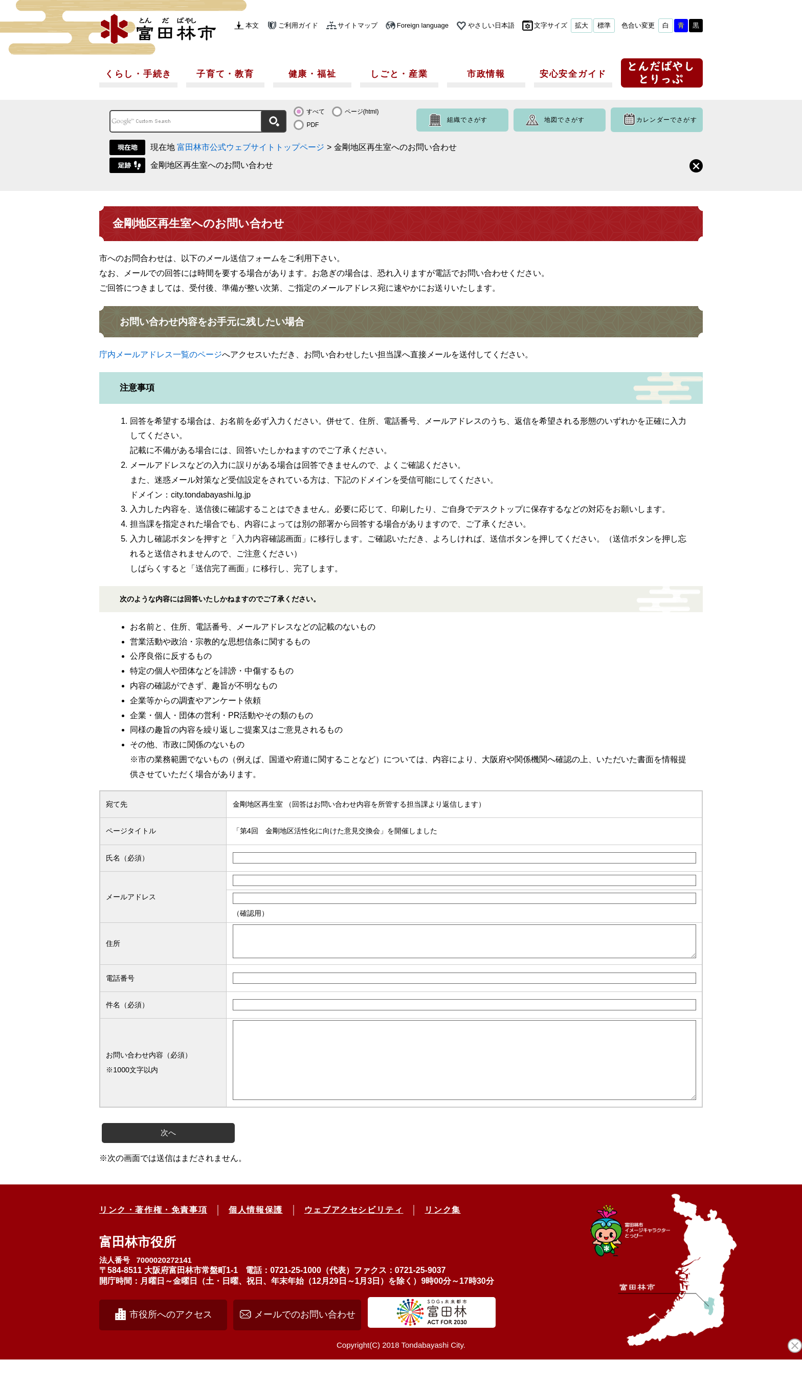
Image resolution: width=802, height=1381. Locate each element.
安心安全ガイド (573, 74)
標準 (604, 25)
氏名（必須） (127, 858)
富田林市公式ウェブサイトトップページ (250, 147)
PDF (312, 124)
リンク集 (442, 1231)
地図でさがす (564, 119)
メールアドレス (131, 897)
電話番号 (120, 984)
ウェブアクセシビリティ (354, 1231)
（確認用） (251, 913)
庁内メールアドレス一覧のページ (160, 354)
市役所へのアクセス (170, 1336)
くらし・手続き (138, 74)
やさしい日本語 (491, 25)
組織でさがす (467, 119)
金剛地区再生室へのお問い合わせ (211, 165)
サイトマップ (357, 25)
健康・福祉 (312, 74)
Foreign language (423, 25)
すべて (315, 111)
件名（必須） (127, 1011)
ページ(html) (362, 111)
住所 (113, 946)
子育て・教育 (225, 74)
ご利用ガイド (298, 25)
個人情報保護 (256, 1231)
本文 (252, 25)
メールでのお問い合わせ (304, 1336)
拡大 (581, 25)
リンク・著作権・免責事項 (153, 1231)
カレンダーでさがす (666, 119)
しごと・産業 (399, 74)
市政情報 (486, 74)
